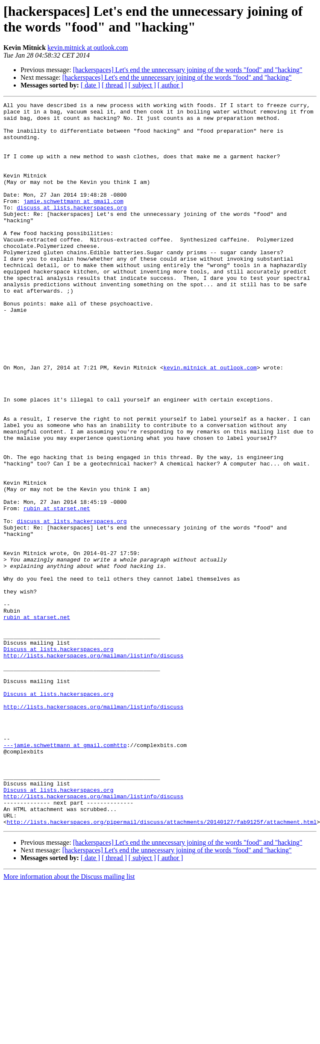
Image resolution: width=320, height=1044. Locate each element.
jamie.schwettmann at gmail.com (73, 221)
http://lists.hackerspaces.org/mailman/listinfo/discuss (93, 767)
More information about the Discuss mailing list (69, 1021)
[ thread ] (114, 85)
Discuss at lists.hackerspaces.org (58, 759)
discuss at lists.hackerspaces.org (71, 229)
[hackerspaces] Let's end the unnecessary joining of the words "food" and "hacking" (187, 69)
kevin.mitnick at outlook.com (87, 47)
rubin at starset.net (56, 590)
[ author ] (170, 85)
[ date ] (90, 85)
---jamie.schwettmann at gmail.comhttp (65, 874)
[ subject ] (142, 85)
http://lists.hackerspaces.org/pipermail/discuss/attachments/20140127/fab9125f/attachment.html (162, 966)
